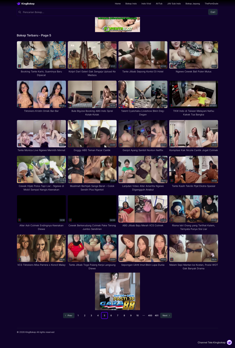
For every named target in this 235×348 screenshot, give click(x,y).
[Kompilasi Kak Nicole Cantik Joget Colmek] (193, 136)
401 (156, 315)
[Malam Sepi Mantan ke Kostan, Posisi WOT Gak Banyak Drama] (193, 252)
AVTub (159, 3)
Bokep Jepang (193, 3)
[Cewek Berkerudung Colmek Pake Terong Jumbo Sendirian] (92, 213)
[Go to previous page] (68, 315)
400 (150, 315)
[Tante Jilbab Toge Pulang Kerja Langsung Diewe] (92, 252)
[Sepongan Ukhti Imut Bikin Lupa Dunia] (143, 250)
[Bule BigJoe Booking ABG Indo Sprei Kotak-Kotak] (92, 98)
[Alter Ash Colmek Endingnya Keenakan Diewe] (41, 213)
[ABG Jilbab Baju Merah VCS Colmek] (143, 211)
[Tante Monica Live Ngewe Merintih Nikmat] (41, 136)
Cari (213, 11)
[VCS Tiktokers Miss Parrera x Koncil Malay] (41, 250)
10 (137, 315)
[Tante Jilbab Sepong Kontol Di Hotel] (143, 57)
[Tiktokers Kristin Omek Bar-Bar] (41, 96)
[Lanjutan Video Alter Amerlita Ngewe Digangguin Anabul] (143, 173)
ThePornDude (211, 3)
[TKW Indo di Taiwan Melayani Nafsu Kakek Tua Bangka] (193, 98)
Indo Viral (146, 3)
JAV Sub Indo (174, 3)
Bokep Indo (131, 3)
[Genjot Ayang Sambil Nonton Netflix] (143, 136)
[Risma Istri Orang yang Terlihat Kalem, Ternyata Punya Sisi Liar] (193, 213)
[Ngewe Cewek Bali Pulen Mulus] (193, 57)
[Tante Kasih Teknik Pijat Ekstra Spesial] (193, 172)
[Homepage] (25, 3)
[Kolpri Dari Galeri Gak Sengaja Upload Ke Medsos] (92, 59)
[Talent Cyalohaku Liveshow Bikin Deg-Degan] (143, 98)
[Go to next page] (166, 315)
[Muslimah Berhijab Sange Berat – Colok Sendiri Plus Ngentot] (92, 173)
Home (118, 3)
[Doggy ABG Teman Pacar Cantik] (92, 136)
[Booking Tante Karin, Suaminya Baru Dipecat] (41, 59)
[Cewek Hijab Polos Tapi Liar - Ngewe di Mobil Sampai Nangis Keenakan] (41, 173)
